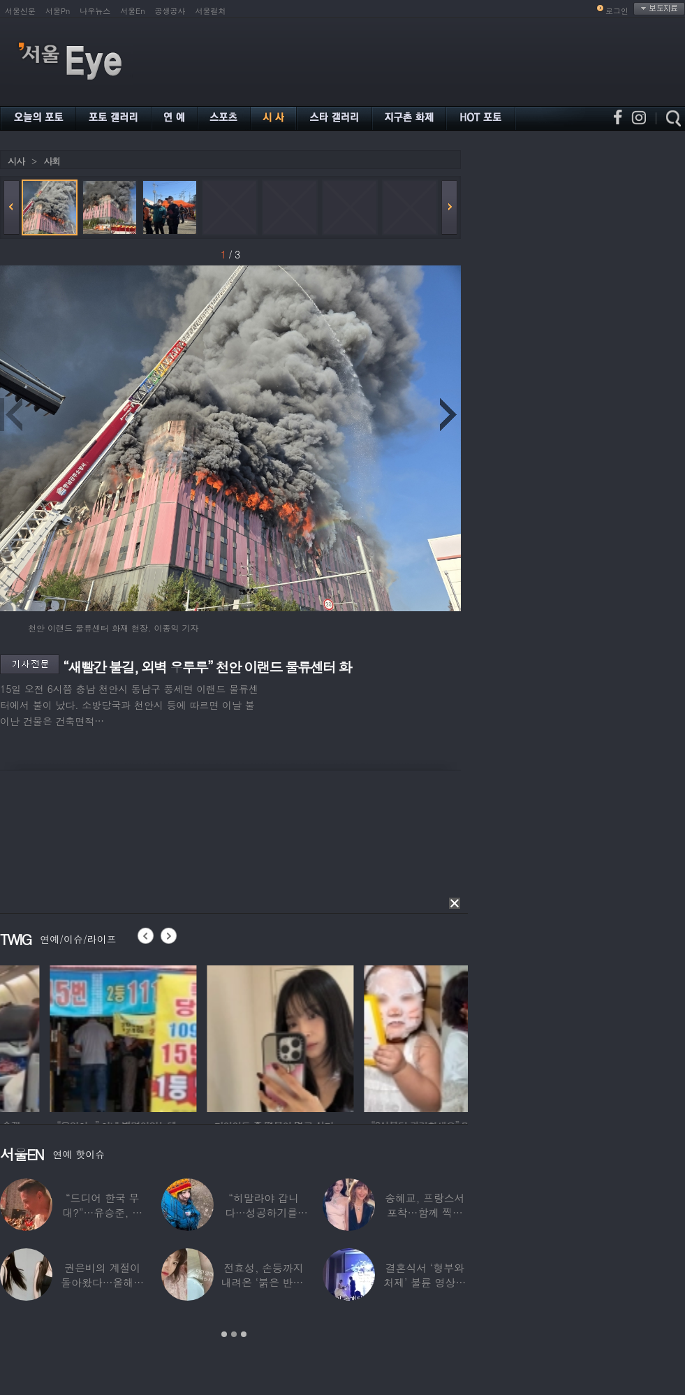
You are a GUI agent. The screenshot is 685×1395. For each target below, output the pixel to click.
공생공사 (170, 11)
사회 (51, 161)
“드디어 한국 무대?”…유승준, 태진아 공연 (102, 1212)
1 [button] (224, 1334)
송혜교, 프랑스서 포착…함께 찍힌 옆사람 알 (424, 1212)
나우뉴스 (95, 11)
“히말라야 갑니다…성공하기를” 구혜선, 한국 (263, 1212)
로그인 (616, 11)
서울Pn (57, 11)
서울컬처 (211, 11)
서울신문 (20, 11)
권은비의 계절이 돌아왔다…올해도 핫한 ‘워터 (102, 1282)
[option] (215, 1036)
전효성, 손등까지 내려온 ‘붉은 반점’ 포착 (263, 1282)
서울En (132, 11)
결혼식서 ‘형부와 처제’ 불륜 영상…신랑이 (424, 1282)
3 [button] (243, 1334)
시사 (16, 161)
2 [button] (234, 1334)
